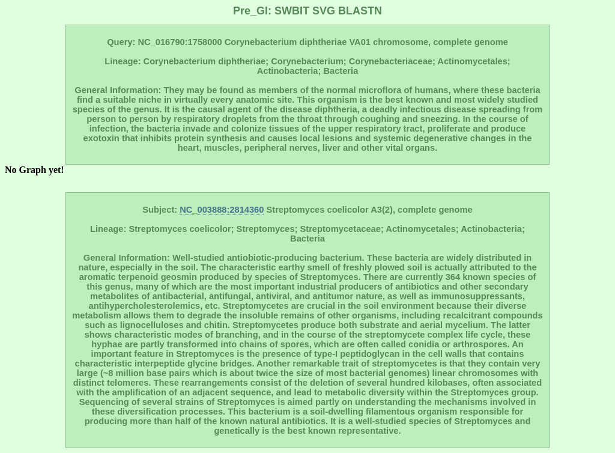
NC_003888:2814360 (222, 209)
